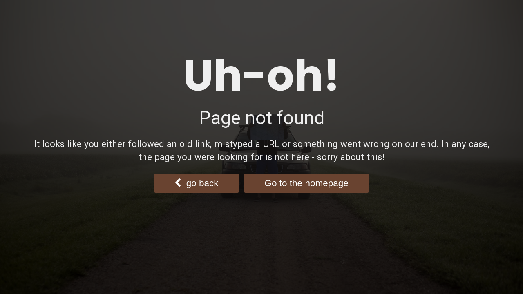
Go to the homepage (307, 183)
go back (196, 183)
